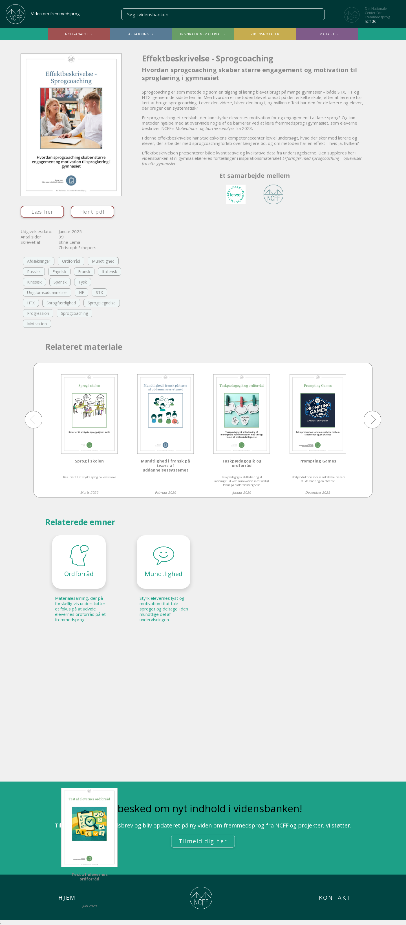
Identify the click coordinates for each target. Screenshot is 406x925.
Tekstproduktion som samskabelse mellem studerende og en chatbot (317, 479)
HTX (31, 303)
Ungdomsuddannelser (47, 292)
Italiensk (109, 271)
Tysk (82, 282)
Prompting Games (317, 461)
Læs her (42, 211)
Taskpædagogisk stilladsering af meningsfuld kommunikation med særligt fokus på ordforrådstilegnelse (241, 481)
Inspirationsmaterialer (203, 34)
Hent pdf (92, 211)
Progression (38, 313)
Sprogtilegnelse (102, 303)
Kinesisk (34, 282)
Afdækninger (141, 34)
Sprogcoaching (74, 313)
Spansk (60, 282)
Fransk (84, 271)
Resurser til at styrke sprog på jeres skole (89, 477)
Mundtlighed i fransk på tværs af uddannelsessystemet (165, 466)
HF (81, 292)
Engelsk (59, 271)
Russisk (34, 271)
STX (99, 292)
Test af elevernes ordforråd (89, 877)
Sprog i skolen (89, 461)
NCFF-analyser (79, 34)
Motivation (37, 323)
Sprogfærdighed (61, 303)
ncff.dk (370, 21)
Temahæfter (327, 34)
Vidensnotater (265, 34)
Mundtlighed (103, 261)
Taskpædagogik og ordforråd (242, 463)
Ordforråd (71, 261)
